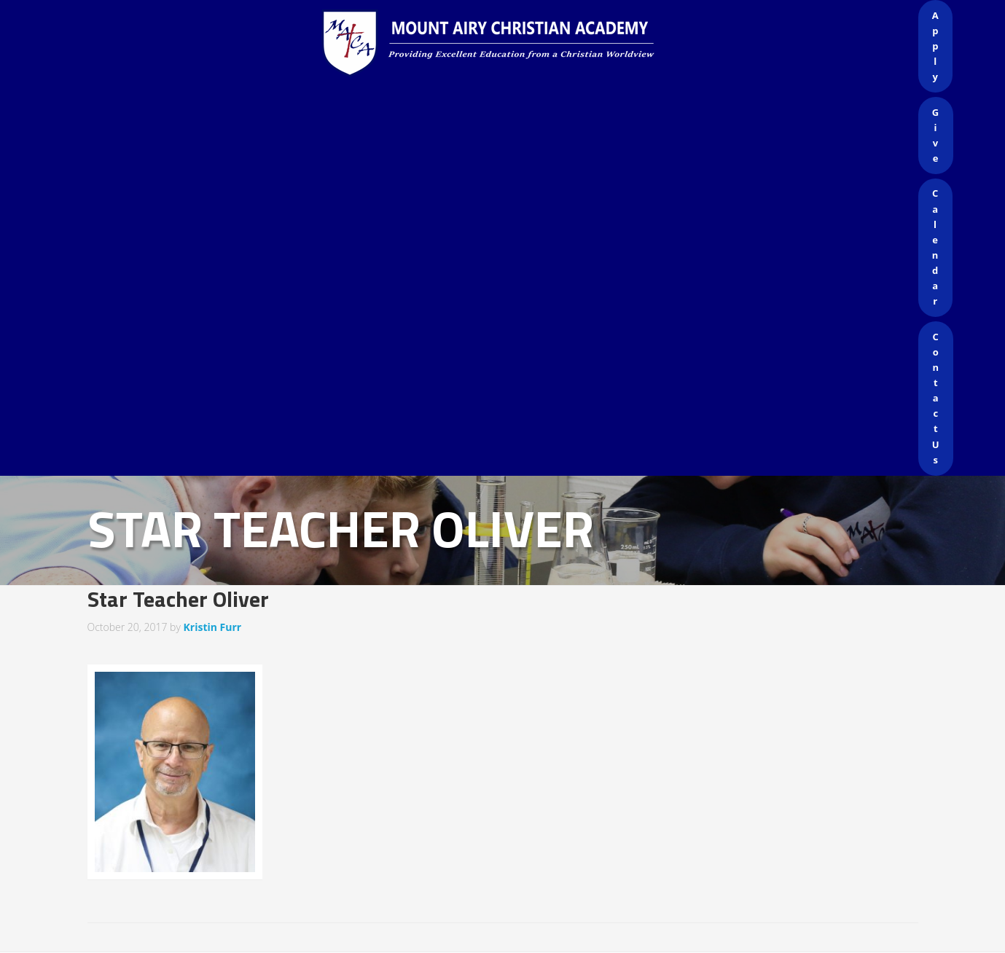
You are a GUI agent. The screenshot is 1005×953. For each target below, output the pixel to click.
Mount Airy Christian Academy (506, 43)
